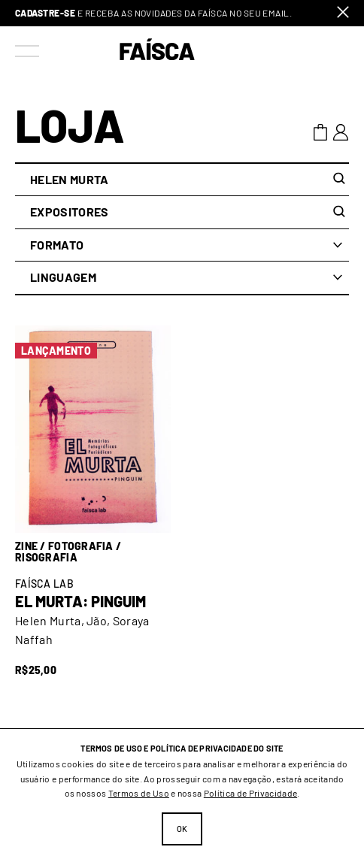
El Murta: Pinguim (80, 601)
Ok (182, 828)
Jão (96, 620)
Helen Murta (48, 620)
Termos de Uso (138, 793)
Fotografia (81, 546)
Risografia (46, 557)
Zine (26, 546)
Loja (70, 124)
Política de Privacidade (250, 793)
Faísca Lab (44, 583)
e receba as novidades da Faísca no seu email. (153, 13)
